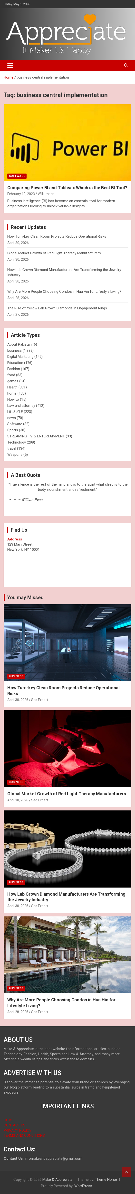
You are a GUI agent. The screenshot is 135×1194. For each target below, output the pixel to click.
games (12, 381)
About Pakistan (19, 344)
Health (12, 387)
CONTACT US (14, 1125)
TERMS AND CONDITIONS (24, 1135)
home (12, 393)
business (14, 350)
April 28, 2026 (17, 1012)
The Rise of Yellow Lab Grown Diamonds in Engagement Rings (57, 308)
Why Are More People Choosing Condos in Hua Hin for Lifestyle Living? (64, 291)
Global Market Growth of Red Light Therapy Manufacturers (54, 253)
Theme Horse (106, 1179)
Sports (12, 430)
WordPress (83, 1186)
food (11, 375)
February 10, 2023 (21, 194)
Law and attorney (21, 405)
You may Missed (25, 597)
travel (11, 448)
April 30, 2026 (17, 700)
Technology (16, 442)
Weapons (14, 454)
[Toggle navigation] (10, 65)
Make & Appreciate (57, 1179)
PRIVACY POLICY (17, 1130)
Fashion (13, 369)
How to (13, 399)
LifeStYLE (15, 412)
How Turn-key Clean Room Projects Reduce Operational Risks (56, 236)
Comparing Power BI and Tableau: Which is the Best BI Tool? (67, 187)
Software (17, 176)
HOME (8, 1120)
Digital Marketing (20, 356)
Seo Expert (39, 700)
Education (15, 363)
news (11, 418)
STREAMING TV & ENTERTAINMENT (36, 436)
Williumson (46, 194)
